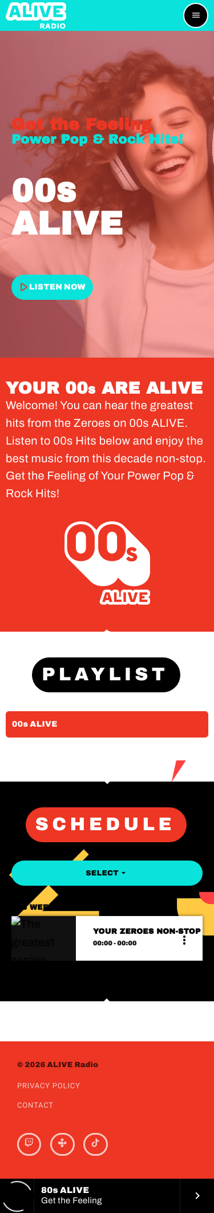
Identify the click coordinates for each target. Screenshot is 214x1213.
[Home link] (36, 15)
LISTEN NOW (51, 287)
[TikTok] (95, 1144)
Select (107, 873)
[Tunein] (62, 1144)
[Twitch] (29, 1144)
